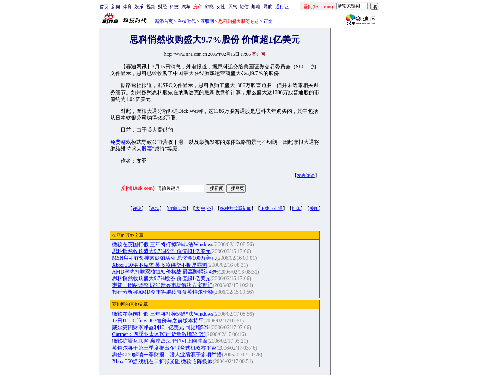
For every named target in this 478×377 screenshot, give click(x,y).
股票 (147, 149)
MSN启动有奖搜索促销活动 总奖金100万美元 (164, 258)
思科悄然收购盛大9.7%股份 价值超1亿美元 (161, 251)
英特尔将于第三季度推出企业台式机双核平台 (164, 348)
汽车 (185, 6)
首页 (104, 6)
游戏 (209, 6)
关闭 (314, 208)
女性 (220, 6)
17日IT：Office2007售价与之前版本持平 (158, 321)
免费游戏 (120, 142)
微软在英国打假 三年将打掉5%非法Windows (162, 244)
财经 (162, 6)
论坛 (154, 208)
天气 (232, 6)
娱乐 (138, 6)
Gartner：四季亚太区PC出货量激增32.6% (158, 334)
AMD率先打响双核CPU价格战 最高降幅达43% (165, 272)
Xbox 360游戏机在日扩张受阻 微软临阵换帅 (162, 361)
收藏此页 (177, 208)
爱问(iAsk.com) (138, 188)
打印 (296, 208)
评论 (137, 208)
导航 (267, 6)
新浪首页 (164, 21)
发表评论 (306, 175)
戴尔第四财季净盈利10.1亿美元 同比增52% (161, 327)
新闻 (115, 6)
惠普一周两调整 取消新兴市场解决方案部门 (162, 285)
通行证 (282, 6)
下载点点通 (271, 208)
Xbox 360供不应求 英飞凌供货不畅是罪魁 (159, 265)
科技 (174, 6)
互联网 (207, 21)
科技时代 (187, 21)
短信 (244, 6)
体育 (127, 6)
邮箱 (255, 6)
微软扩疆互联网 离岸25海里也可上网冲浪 (160, 341)
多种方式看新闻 (235, 208)
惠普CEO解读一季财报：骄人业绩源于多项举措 (167, 355)
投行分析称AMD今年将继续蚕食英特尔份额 (162, 292)
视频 (150, 6)
